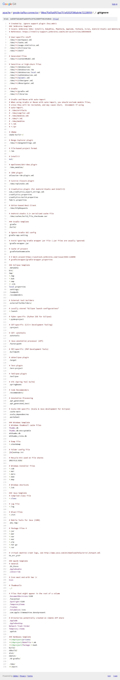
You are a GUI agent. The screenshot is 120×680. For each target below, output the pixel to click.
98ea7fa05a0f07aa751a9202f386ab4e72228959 (66, 12)
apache (7, 12)
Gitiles (15, 676)
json (115, 676)
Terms (30, 676)
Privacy (23, 676)
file (56, 19)
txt (109, 676)
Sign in (114, 4)
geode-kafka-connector (26, 12)
